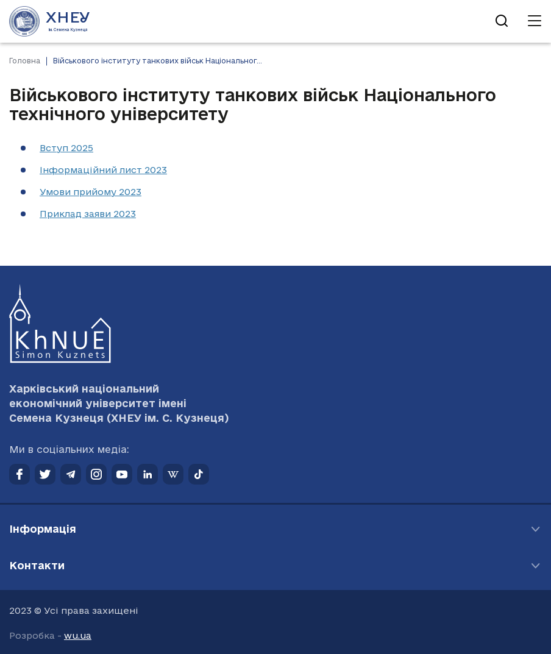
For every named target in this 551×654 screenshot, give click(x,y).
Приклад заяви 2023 (88, 213)
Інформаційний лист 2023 (103, 170)
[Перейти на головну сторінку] (49, 21)
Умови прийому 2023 (90, 192)
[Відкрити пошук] (501, 21)
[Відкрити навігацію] (534, 21)
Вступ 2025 (66, 148)
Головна (24, 61)
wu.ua (77, 635)
